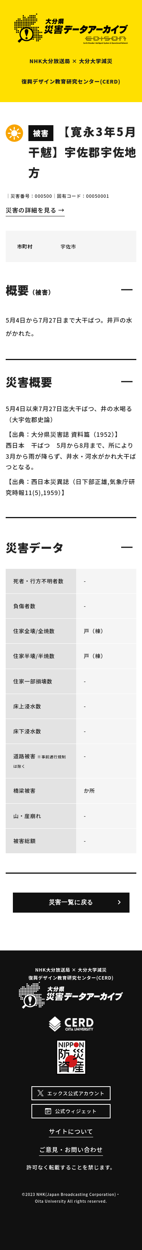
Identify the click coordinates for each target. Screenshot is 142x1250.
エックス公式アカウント (76, 1093)
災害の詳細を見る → (35, 209)
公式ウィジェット (76, 1111)
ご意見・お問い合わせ (71, 1149)
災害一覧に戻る (71, 902)
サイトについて (71, 1131)
